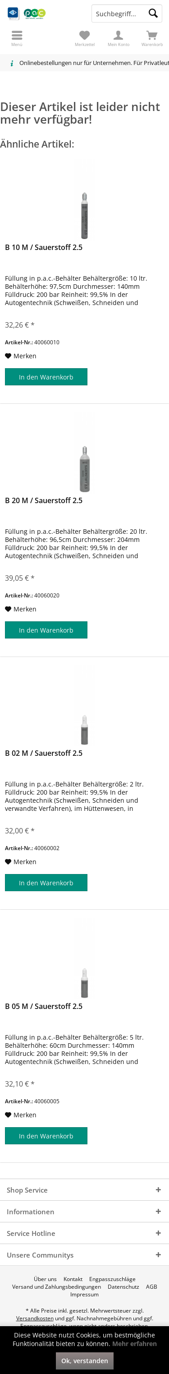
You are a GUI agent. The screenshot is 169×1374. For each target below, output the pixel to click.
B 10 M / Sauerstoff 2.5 (43, 247)
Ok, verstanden (84, 1360)
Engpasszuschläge (112, 1279)
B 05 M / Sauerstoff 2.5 (43, 1006)
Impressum (84, 1294)
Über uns (45, 1279)
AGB (151, 1287)
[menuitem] (152, 38)
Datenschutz (123, 1287)
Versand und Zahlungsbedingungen (56, 1287)
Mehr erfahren (134, 1343)
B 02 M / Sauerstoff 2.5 (43, 753)
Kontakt (73, 1279)
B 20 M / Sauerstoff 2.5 (43, 500)
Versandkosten (35, 1318)
